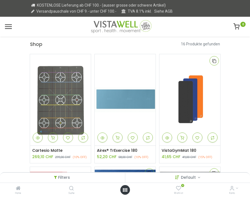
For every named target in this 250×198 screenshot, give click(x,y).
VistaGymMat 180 (179, 150)
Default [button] (189, 177)
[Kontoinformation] (232, 188)
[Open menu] (125, 190)
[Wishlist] (178, 188)
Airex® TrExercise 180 (117, 150)
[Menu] (8, 26)
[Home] (18, 188)
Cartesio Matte (47, 150)
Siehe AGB (163, 11)
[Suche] (71, 188)
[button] (38, 137)
